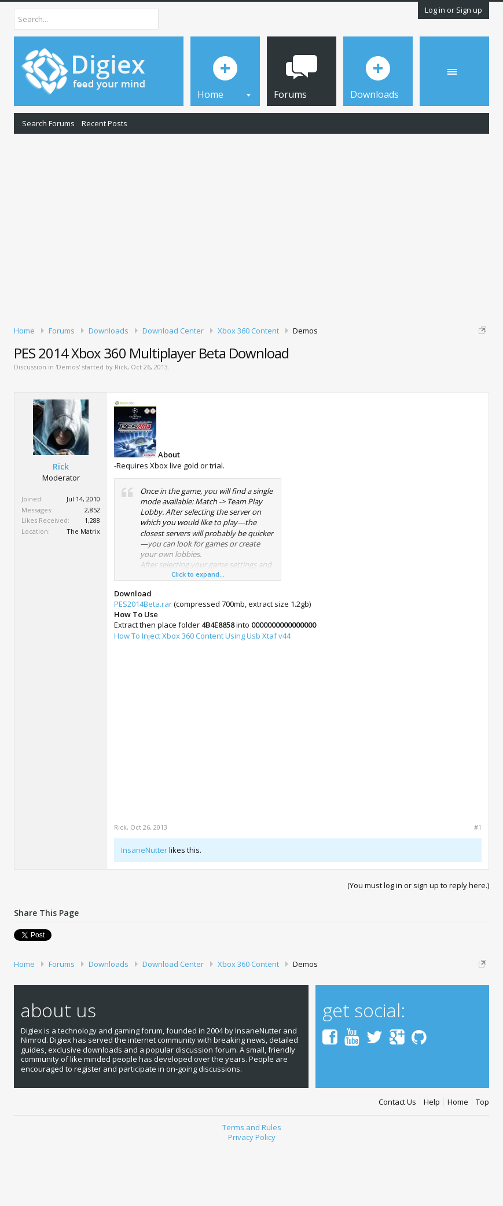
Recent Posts (104, 123)
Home (457, 1161)
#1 (478, 887)
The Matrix (83, 590)
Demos (68, 426)
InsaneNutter (144, 909)
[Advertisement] (251, 227)
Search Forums (48, 123)
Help (432, 1161)
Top (482, 1161)
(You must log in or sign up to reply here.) (418, 945)
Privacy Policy (252, 1196)
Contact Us (397, 1161)
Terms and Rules (251, 1187)
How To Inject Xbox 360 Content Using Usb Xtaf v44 (202, 695)
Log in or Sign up (453, 10)
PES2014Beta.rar (143, 663)
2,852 (92, 568)
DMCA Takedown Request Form (330, 375)
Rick (121, 426)
